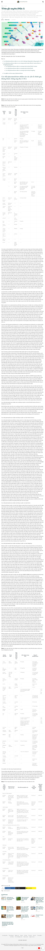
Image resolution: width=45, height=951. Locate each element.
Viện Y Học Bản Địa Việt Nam (31, 944)
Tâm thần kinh (11, 935)
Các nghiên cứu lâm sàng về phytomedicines (13, 73)
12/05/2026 (23, 902)
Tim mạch (30, 935)
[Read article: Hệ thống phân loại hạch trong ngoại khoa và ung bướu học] (3, 898)
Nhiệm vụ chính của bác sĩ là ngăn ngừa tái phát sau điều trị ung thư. (39, 908)
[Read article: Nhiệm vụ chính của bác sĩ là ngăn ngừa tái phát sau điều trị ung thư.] (33, 908)
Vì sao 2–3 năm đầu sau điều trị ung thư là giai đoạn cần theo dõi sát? (25, 916)
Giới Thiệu (12, 936)
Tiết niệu (25, 935)
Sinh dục (34, 935)
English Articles (32, 936)
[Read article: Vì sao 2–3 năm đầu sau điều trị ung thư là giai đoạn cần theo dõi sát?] (18, 916)
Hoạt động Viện (4, 935)
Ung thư (21, 935)
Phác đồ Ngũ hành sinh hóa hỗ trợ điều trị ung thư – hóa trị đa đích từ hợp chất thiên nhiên (10, 909)
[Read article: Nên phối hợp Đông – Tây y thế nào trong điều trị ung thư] (3, 916)
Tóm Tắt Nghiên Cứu (18, 936)
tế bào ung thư (7, 890)
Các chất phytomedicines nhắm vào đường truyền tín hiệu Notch (19, 68)
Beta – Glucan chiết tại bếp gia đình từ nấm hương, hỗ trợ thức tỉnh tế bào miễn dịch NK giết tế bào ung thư (25, 909)
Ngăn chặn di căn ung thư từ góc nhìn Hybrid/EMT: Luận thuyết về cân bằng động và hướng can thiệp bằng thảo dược (7, 924)
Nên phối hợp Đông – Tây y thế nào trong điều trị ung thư (10, 916)
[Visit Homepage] (22, 2)
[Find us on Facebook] (21, 948)
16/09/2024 (13, 19)
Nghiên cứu (17, 935)
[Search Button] (43, 2)
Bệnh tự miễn (26, 936)
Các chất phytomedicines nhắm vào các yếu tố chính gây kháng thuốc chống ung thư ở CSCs (23, 61)
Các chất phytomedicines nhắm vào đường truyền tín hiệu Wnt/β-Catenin (21, 66)
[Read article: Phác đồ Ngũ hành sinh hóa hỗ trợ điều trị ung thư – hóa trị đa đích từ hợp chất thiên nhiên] (3, 908)
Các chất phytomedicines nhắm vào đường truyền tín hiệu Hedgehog (20, 70)
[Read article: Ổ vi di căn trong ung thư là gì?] (33, 916)
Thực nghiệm (39, 935)
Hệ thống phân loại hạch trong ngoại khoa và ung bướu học (10, 898)
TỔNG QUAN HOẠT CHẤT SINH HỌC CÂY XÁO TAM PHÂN (25, 899)
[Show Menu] (2, 2)
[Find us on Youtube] (22, 948)
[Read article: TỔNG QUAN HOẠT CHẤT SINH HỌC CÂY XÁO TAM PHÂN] (18, 898)
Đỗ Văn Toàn (7, 19)
